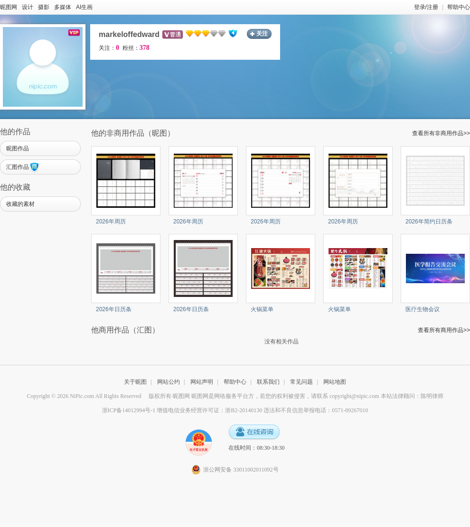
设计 (27, 7)
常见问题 (301, 382)
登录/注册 (426, 7)
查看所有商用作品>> (444, 330)
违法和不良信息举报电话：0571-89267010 (315, 410)
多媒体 (62, 7)
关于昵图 (135, 382)
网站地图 (334, 382)
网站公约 (168, 382)
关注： (109, 48)
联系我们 (268, 382)
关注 (262, 33)
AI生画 (84, 7)
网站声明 (201, 382)
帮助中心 (458, 7)
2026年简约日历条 (428, 221)
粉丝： (136, 48)
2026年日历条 (114, 309)
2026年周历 (111, 221)
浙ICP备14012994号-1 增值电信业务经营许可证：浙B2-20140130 (182, 410)
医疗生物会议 (422, 309)
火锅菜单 (262, 309)
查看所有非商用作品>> (441, 133)
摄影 (43, 7)
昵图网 (8, 7)
